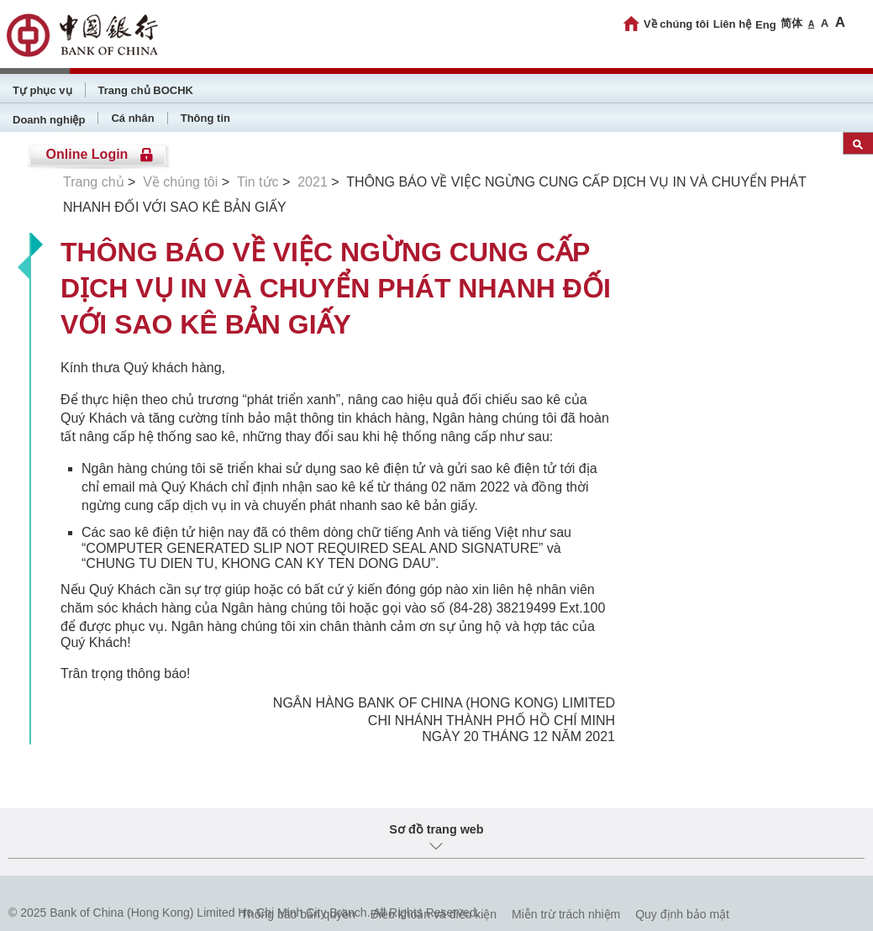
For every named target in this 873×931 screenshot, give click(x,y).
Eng (765, 24)
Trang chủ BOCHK (145, 90)
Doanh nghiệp (49, 119)
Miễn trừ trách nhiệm (566, 914)
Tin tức (258, 182)
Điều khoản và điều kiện (434, 914)
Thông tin (205, 118)
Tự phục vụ (42, 90)
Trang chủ (93, 182)
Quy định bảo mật (682, 914)
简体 (791, 23)
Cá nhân (132, 118)
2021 (312, 182)
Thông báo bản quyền (297, 914)
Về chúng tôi (676, 24)
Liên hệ (732, 24)
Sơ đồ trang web (436, 829)
